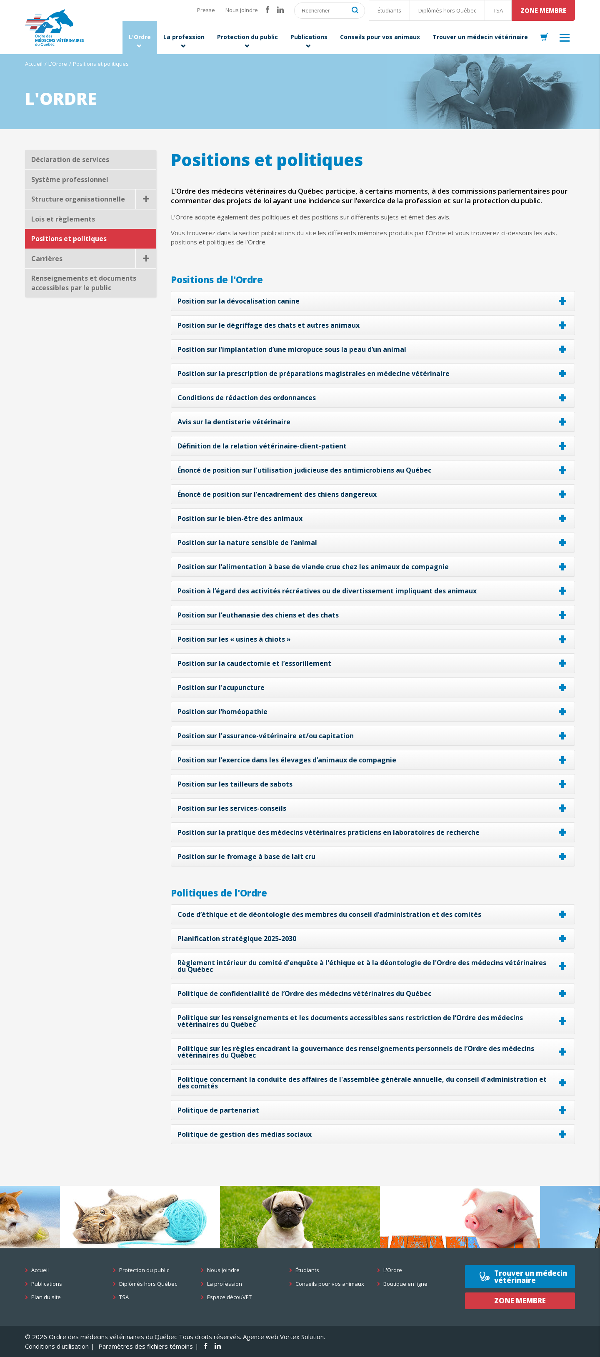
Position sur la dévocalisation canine (239, 301)
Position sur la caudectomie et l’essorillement (254, 663)
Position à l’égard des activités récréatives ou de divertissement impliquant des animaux (327, 590)
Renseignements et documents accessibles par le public (83, 283)
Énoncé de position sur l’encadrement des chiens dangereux (277, 494)
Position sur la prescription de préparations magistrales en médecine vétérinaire (314, 373)
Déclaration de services (70, 159)
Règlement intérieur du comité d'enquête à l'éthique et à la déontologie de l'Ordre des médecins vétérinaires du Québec (362, 966)
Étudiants (389, 10)
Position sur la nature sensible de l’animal (247, 542)
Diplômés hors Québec (447, 10)
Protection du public (144, 1270)
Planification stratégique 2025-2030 (237, 938)
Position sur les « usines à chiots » (234, 639)
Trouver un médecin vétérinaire (530, 1276)
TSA (498, 10)
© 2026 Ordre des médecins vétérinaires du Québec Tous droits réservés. (133, 1336)
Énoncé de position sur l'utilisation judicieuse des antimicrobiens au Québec (304, 470)
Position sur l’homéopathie (223, 711)
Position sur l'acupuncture (221, 687)
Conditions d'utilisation (57, 1346)
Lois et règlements (63, 219)
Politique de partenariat (218, 1110)
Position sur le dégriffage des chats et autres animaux (269, 325)
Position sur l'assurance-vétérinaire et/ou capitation (266, 735)
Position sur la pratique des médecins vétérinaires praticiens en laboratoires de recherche (329, 832)
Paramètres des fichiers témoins (145, 1346)
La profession (224, 1284)
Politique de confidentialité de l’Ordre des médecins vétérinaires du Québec (304, 993)
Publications (46, 1284)
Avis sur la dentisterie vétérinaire (234, 421)
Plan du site (46, 1297)
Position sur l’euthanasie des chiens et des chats (258, 615)
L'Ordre (57, 63)
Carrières (93, 259)
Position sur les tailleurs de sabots (235, 784)
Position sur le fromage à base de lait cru (246, 856)
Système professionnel (69, 179)
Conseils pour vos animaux (329, 1284)
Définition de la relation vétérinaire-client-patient (262, 446)
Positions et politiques (69, 238)
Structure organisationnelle (93, 199)
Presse (206, 10)
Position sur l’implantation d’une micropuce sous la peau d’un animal (292, 349)
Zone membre (543, 10)
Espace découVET (229, 1297)
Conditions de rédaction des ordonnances (247, 397)
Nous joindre (241, 10)
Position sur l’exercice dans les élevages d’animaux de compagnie (287, 759)
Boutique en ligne (405, 1284)
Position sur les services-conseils (232, 808)
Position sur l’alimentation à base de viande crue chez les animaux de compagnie (313, 566)
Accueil (33, 63)
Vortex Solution (302, 1336)
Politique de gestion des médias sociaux (245, 1134)
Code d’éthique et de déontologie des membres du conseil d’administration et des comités (329, 914)
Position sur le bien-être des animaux (240, 518)
